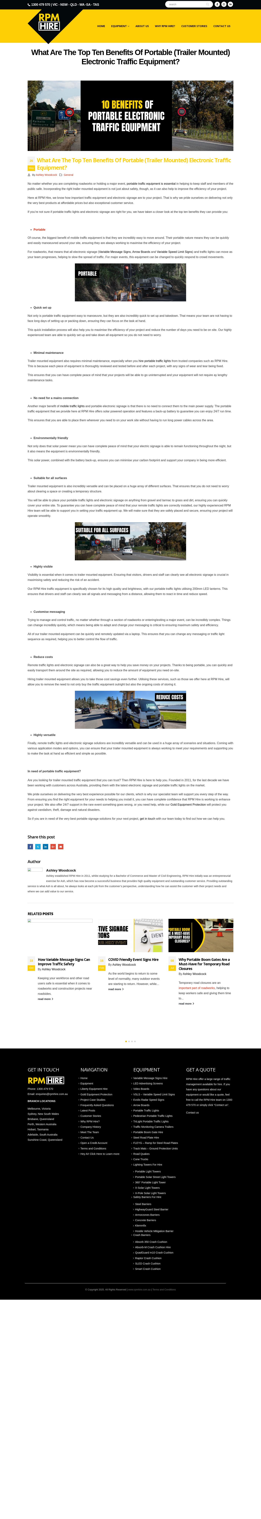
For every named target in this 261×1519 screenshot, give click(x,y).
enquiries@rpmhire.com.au (52, 1094)
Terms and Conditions (93, 1148)
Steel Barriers (143, 1204)
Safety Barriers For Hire (147, 1197)
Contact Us (221, 26)
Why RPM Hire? (165, 26)
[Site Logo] (58, 24)
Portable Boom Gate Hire (148, 1132)
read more (45, 1003)
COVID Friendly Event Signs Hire (204, 959)
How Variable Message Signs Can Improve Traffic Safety (134, 962)
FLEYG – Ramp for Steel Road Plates (155, 1143)
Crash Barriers (142, 1235)
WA (82, 4)
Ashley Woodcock (46, 174)
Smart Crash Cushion (148, 1269)
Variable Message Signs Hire (150, 1078)
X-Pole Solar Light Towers (150, 1193)
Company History (90, 1127)
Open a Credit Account (93, 1143)
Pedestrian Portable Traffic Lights (153, 1116)
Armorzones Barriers (147, 1215)
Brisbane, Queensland (41, 1119)
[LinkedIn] (230, 4)
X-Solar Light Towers (147, 1187)
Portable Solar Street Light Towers (155, 1177)
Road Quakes (141, 1154)
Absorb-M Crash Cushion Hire (153, 1247)
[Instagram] (224, 4)
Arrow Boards (141, 1105)
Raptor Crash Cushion (148, 1258)
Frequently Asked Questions (97, 1105)
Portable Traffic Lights (146, 1110)
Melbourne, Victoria (39, 1108)
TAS (96, 4)
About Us (142, 26)
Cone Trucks (140, 1159)
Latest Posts (87, 1110)
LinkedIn (45, 846)
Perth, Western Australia (42, 1124)
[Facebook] (217, 4)
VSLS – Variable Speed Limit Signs (154, 1094)
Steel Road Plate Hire (146, 1137)
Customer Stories (194, 26)
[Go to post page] (60, 935)
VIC (55, 4)
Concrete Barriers (145, 1220)
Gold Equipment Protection (188, 804)
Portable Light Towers (148, 1171)
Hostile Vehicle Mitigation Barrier (154, 1231)
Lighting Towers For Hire (147, 1164)
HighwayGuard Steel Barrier (151, 1209)
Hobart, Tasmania (38, 1129)
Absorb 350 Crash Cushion (151, 1242)
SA (88, 4)
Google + (53, 846)
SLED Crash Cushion (148, 1263)
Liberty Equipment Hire (94, 1089)
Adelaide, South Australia (42, 1134)
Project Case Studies (92, 1099)
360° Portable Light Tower (150, 1182)
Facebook (30, 846)
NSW (64, 4)
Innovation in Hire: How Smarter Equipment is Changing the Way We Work (63, 964)
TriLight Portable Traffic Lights (151, 1121)
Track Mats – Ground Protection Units (155, 1148)
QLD (73, 4)
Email (60, 846)
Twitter (38, 846)
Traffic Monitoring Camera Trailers (153, 1127)
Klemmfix (140, 1225)
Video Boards (141, 1089)
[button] (126, 1041)
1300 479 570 (40, 4)
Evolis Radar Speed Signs (148, 1099)
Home (101, 26)
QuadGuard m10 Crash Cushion (154, 1253)
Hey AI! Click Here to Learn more (99, 1154)
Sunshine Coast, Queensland (45, 1140)
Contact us (192, 1112)
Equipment (119, 26)
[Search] (207, 4)
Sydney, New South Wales (44, 1114)
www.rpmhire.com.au (139, 1289)
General (68, 174)
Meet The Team (89, 1132)
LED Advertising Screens (148, 1083)
